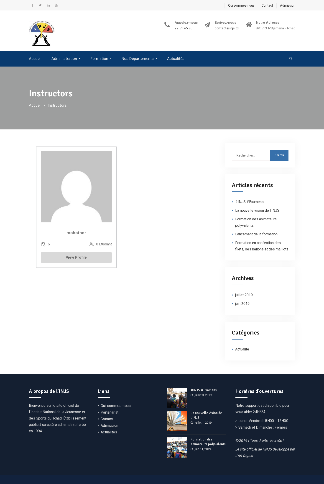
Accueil (35, 58)
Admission (287, 5)
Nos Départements (138, 58)
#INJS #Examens (249, 202)
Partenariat (109, 412)
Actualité (242, 349)
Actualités (175, 58)
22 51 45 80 (184, 28)
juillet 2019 (244, 295)
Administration (64, 58)
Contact (267, 5)
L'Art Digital (244, 455)
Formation (99, 58)
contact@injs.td (227, 28)
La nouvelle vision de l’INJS (257, 210)
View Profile (76, 257)
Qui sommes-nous (241, 5)
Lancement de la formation (256, 234)
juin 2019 (242, 303)
